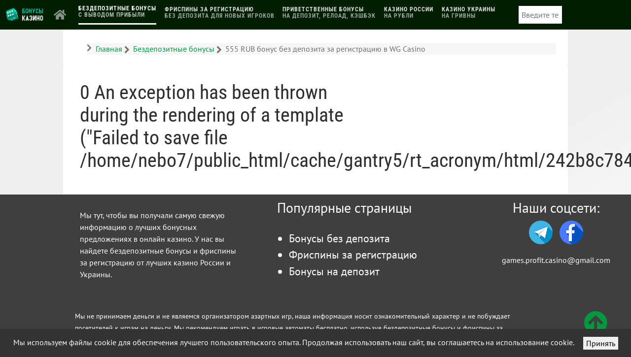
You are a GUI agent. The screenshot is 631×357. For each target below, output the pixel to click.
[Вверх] (595, 328)
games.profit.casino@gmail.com (556, 260)
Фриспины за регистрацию (353, 254)
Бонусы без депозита (339, 238)
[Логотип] (25, 14)
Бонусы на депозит (334, 271)
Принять (600, 343)
